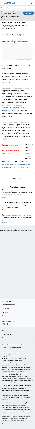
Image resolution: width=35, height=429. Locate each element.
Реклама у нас (18, 8)
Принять (29, 13)
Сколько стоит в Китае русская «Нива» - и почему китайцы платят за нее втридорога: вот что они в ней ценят (17, 206)
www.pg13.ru (20, 344)
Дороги (6, 34)
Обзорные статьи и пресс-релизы (11, 330)
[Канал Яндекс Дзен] (12, 324)
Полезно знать (6, 316)
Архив (3, 337)
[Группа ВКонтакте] (3, 324)
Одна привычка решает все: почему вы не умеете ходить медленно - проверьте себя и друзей (17, 219)
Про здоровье (5, 308)
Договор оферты (6, 334)
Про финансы (5, 312)
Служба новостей (21, 41)
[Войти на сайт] (32, 3)
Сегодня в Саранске (7, 8)
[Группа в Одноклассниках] (7, 324)
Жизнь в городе (17, 34)
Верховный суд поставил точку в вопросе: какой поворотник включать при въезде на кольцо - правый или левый (17, 193)
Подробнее (5, 399)
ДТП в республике (6, 301)
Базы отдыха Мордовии (8, 304)
